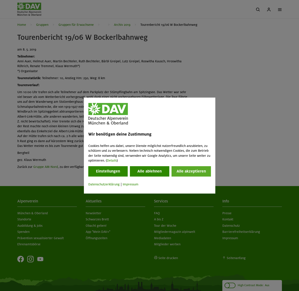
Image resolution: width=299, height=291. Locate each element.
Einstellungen (108, 171)
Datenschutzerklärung (104, 184)
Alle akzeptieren (191, 171)
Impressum (130, 184)
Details (112, 160)
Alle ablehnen (149, 171)
